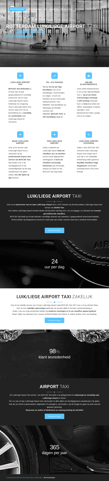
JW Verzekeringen (49, 477)
